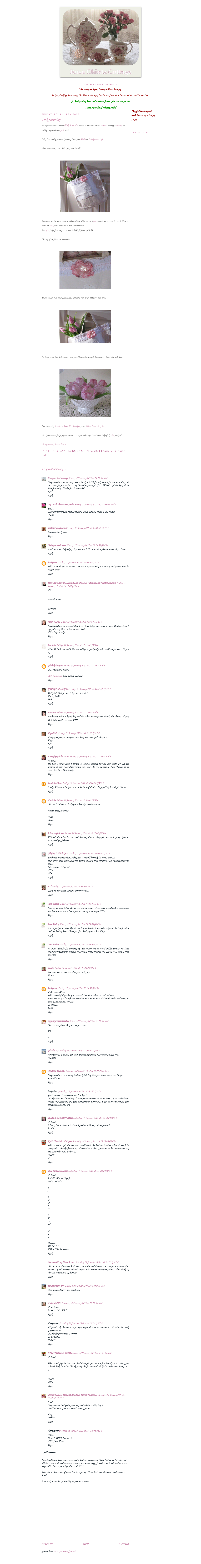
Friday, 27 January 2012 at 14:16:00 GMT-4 (89, 478)
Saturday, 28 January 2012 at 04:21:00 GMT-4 (87, 1071)
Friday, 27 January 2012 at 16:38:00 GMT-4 (81, 622)
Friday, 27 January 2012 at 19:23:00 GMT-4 (80, 924)
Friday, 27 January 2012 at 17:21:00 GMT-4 (77, 645)
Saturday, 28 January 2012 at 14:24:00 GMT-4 (95, 1118)
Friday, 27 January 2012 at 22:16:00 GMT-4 (90, 1021)
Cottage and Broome (57, 545)
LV (49, 886)
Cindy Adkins (54, 622)
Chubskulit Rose (55, 665)
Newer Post (47, 1543)
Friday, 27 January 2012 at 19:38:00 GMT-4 (80, 944)
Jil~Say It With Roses (58, 853)
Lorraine (52, 712)
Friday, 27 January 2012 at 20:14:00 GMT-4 (78, 988)
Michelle (52, 645)
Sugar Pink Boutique (72, 426)
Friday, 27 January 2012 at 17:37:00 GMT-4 (77, 712)
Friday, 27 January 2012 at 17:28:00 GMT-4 (84, 665)
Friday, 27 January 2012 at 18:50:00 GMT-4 (77, 800)
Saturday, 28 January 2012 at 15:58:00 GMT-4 (90, 1171)
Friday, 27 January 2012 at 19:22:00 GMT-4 (80, 904)
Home (85, 1543)
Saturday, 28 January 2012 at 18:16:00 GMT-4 (83, 1303)
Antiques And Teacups (58, 478)
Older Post (124, 1543)
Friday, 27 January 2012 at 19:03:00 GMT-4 (72, 886)
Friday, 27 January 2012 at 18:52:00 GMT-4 (85, 833)
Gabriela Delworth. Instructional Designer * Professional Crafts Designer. (81, 583)
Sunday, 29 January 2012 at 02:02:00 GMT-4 (93, 1353)
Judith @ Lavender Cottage (60, 1118)
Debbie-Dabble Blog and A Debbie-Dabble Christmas (72, 1395)
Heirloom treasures (56, 1071)
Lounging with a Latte (58, 756)
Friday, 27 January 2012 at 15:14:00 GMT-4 (87, 545)
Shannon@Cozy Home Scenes (61, 1262)
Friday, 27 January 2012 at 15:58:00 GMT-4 (78, 562)
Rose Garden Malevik (58, 1171)
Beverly (104, 125)
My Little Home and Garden (61, 504)
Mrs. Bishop (53, 904)
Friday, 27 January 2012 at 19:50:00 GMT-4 (75, 968)
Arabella (52, 800)
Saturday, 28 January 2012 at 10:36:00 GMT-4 (79, 1091)
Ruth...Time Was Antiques (60, 1141)
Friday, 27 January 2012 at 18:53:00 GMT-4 (89, 853)
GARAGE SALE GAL (58, 689)
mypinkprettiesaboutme (58, 1021)
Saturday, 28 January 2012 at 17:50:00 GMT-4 (85, 1286)
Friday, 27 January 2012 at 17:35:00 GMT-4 (89, 689)
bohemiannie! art (55, 1286)
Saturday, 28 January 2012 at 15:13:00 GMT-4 (94, 1141)
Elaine (51, 968)
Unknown (52, 562)
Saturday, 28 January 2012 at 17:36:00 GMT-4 (96, 1262)
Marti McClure (55, 783)
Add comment (49, 1452)
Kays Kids (52, 733)
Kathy (83, 139)
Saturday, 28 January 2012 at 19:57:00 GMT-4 (80, 1323)
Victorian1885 (54, 1303)
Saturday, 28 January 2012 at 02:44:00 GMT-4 (78, 1050)
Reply (50, 495)
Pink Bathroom (55, 676)
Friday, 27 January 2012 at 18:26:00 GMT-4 (83, 783)
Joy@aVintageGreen (57, 528)
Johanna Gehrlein (56, 833)
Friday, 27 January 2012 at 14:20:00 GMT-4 (95, 504)
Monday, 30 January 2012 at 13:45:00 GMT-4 (80, 1430)
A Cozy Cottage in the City (60, 1353)
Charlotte (52, 1050)
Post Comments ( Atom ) (64, 1551)
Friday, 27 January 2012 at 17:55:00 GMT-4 (78, 733)
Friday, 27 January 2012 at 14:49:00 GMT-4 (87, 528)
